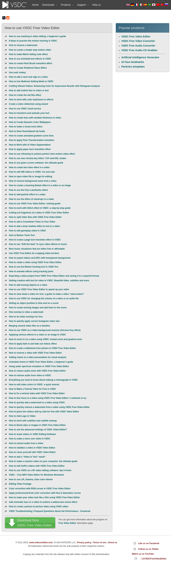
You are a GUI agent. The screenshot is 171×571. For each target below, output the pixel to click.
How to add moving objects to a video (28, 285)
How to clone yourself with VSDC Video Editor (32, 452)
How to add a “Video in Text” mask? (27, 457)
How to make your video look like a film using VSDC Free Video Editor (44, 497)
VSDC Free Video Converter (138, 41)
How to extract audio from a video (26, 443)
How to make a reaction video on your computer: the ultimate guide (43, 461)
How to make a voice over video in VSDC (29, 438)
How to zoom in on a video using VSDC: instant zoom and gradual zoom (45, 339)
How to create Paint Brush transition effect (30, 63)
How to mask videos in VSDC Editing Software (32, 434)
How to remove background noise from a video (32, 181)
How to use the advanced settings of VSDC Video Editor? (38, 429)
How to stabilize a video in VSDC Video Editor (32, 448)
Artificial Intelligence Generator (140, 57)
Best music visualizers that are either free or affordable (37, 249)
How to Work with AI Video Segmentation (30, 145)
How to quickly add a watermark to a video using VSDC (37, 402)
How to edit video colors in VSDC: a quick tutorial (34, 384)
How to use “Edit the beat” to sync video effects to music (38, 244)
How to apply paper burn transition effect (30, 149)
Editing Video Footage (20, 484)
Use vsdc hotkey (17, 72)
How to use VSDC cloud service (25, 108)
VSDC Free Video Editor (135, 36)
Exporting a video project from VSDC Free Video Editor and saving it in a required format (54, 276)
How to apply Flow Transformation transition (31, 140)
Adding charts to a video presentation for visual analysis (37, 357)
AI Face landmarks (132, 62)
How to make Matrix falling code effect (28, 54)
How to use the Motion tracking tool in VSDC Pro (33, 267)
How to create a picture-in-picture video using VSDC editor (38, 506)
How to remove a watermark (23, 45)
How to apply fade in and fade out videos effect (33, 343)
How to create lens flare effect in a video (29, 167)
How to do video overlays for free (26, 316)
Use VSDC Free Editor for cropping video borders (34, 253)
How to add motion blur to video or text (29, 90)
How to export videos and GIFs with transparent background (39, 258)
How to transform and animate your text (29, 113)
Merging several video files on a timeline (29, 326)
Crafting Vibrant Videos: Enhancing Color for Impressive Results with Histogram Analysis (54, 86)
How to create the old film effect (25, 95)
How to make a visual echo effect (25, 126)
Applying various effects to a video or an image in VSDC (37, 334)
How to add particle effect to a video (27, 194)
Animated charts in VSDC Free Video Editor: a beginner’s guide (41, 362)
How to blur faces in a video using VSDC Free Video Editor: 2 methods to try (47, 398)
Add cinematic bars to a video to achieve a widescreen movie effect (43, 502)
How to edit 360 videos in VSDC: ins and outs (32, 172)
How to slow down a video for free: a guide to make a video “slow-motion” (46, 294)
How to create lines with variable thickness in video (35, 117)
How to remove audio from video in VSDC (30, 375)
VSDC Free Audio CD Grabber (139, 50)
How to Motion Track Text (22, 235)
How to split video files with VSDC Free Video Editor (35, 217)
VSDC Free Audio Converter (138, 45)
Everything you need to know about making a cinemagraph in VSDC (43, 380)
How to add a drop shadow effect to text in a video (34, 226)
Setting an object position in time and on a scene (34, 303)
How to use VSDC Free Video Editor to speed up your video (39, 289)
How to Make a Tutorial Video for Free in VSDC (32, 389)
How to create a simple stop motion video (30, 50)
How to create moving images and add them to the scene (38, 307)
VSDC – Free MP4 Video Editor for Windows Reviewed (36, 475)
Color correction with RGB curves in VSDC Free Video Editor (40, 488)
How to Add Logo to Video (22, 416)
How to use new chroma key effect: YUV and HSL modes (37, 158)
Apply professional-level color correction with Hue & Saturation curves (45, 493)
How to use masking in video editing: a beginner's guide (37, 36)
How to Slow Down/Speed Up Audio (27, 131)
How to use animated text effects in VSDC (30, 59)
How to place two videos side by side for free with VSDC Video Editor (44, 411)
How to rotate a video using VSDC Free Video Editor (35, 262)
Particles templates (133, 66)
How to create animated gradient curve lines (31, 135)
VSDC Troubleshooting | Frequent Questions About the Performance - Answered (49, 511)
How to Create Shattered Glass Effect (28, 68)
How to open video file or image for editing (30, 176)
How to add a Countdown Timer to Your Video (32, 221)
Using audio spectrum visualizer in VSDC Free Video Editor (39, 366)
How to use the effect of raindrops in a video (31, 199)
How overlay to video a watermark (26, 312)
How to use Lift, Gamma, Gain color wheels (31, 479)
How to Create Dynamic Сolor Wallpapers (30, 122)
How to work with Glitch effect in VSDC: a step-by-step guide (40, 208)
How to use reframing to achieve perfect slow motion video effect (42, 154)
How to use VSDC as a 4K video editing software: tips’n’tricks (40, 470)
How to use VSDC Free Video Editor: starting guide (35, 203)
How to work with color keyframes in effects (31, 99)
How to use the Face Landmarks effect (28, 190)
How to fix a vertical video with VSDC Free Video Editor (37, 393)
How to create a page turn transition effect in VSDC (35, 239)
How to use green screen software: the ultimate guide (36, 163)
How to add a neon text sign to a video (28, 77)
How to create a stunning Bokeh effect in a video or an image (40, 185)
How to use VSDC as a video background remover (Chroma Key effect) (45, 330)
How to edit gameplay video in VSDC (27, 230)
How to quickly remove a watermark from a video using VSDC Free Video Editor (49, 407)
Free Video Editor (67, 523)
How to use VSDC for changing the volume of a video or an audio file (44, 298)
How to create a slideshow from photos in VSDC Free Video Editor (42, 348)
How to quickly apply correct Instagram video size (34, 321)
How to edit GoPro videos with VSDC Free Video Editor (36, 466)
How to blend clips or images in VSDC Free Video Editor (37, 425)
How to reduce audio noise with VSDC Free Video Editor (37, 371)
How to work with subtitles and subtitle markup (33, 420)
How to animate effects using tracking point (31, 271)
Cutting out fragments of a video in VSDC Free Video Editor (39, 212)
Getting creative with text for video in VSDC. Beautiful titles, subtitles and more (49, 280)
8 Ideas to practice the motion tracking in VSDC (33, 41)
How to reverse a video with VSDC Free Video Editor (35, 353)
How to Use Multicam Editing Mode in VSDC (31, 81)
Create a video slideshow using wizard (28, 104)
